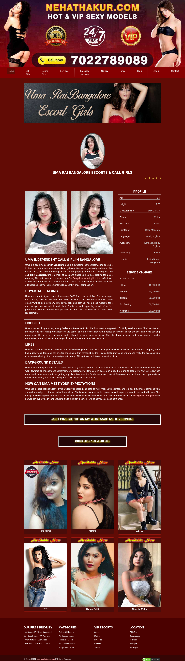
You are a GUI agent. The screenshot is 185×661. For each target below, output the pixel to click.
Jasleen (97, 648)
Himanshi (98, 640)
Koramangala (135, 636)
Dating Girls (45, 73)
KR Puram (133, 640)
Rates (122, 71)
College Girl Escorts (66, 632)
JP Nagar (133, 644)
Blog (139, 71)
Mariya (97, 636)
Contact (175, 71)
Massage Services (85, 73)
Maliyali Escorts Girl (66, 648)
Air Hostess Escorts (66, 636)
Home (11, 71)
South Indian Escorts (67, 644)
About (156, 71)
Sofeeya (97, 632)
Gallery (104, 71)
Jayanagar (134, 648)
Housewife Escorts (66, 640)
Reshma (97, 644)
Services (64, 71)
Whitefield (133, 632)
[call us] (92, 33)
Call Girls (28, 73)
